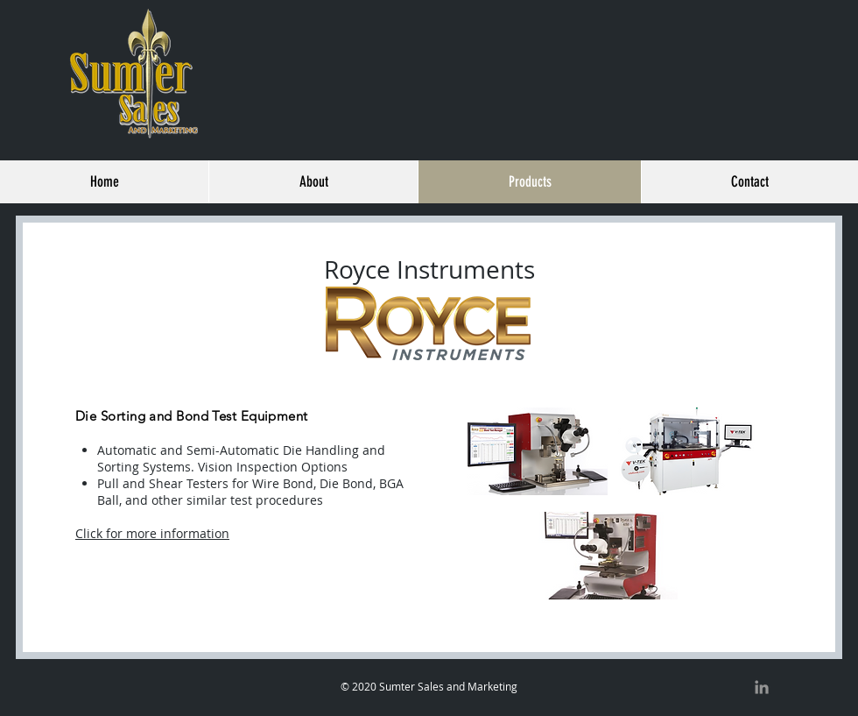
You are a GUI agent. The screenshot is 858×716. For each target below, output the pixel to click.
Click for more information (152, 533)
